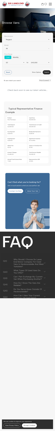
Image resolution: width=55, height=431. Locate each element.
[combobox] (27, 40)
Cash (8, 57)
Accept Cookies (29, 425)
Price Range (8, 54)
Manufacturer (8, 36)
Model (6, 45)
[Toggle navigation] (50, 4)
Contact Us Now (18, 197)
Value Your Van (31, 197)
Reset (8, 72)
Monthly (16, 57)
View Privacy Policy (12, 425)
